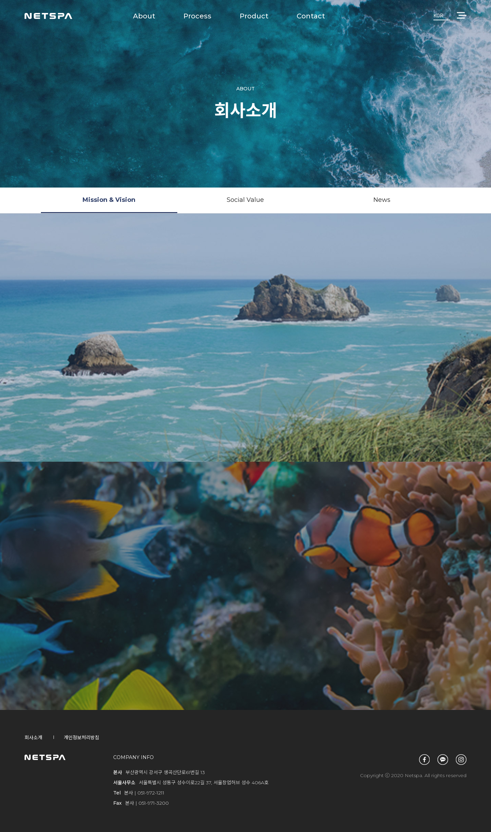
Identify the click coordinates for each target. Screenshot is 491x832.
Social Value (245, 200)
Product (254, 16)
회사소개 (33, 737)
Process (197, 16)
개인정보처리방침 (81, 737)
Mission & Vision (109, 200)
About (144, 16)
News (381, 200)
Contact (311, 16)
